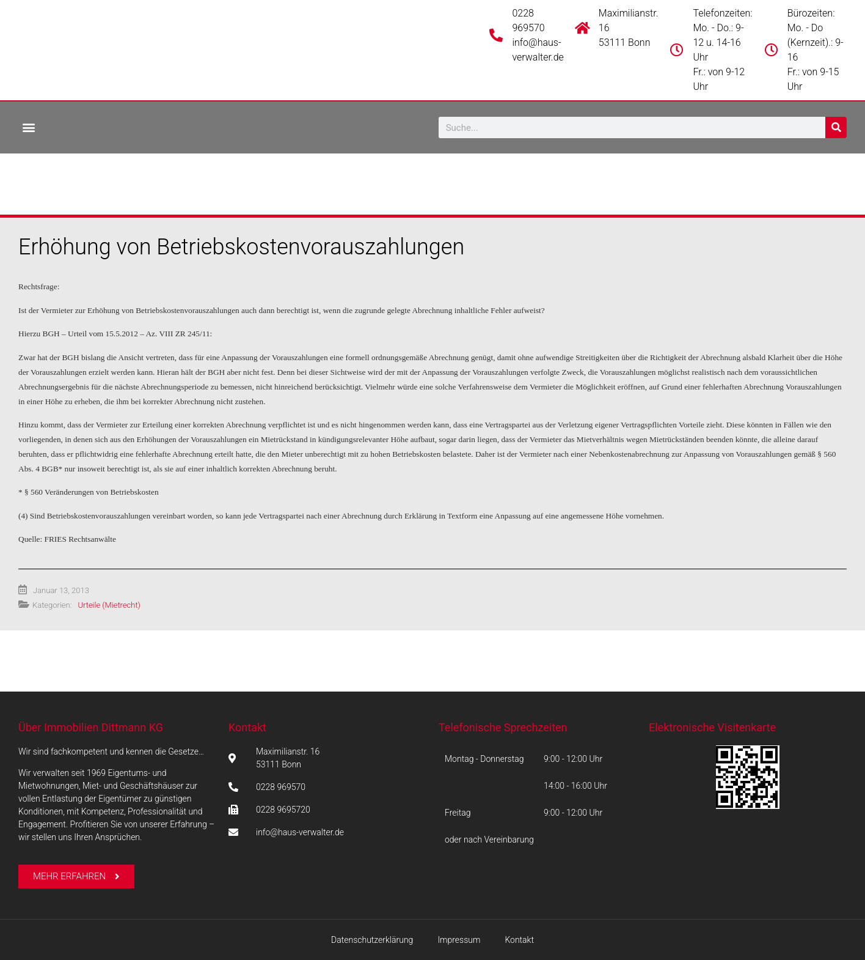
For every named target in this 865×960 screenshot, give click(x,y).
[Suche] (836, 127)
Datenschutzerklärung (372, 940)
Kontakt (247, 727)
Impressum (458, 940)
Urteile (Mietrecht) (109, 605)
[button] (28, 127)
